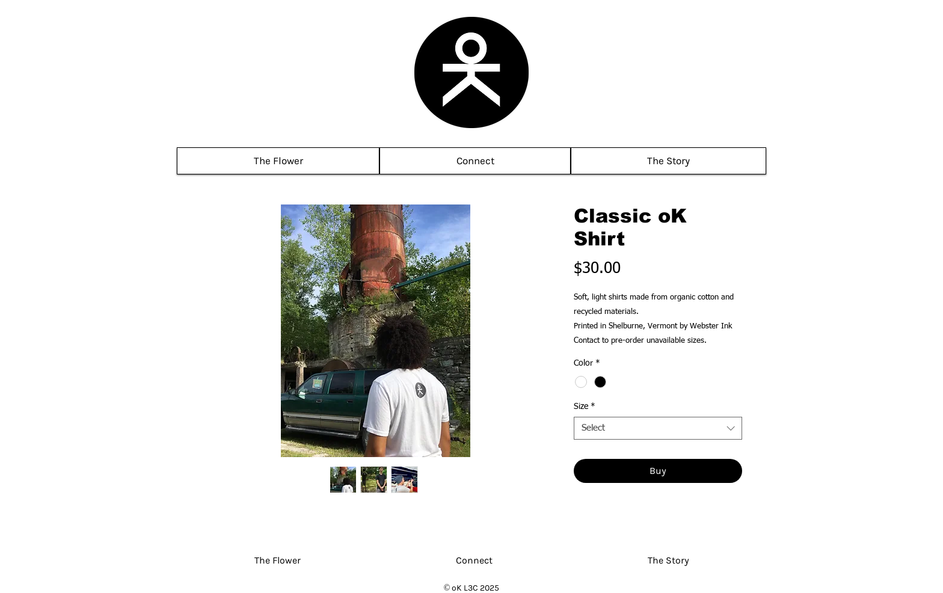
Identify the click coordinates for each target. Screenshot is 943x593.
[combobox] (658, 428)
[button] (475, 160)
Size (584, 406)
